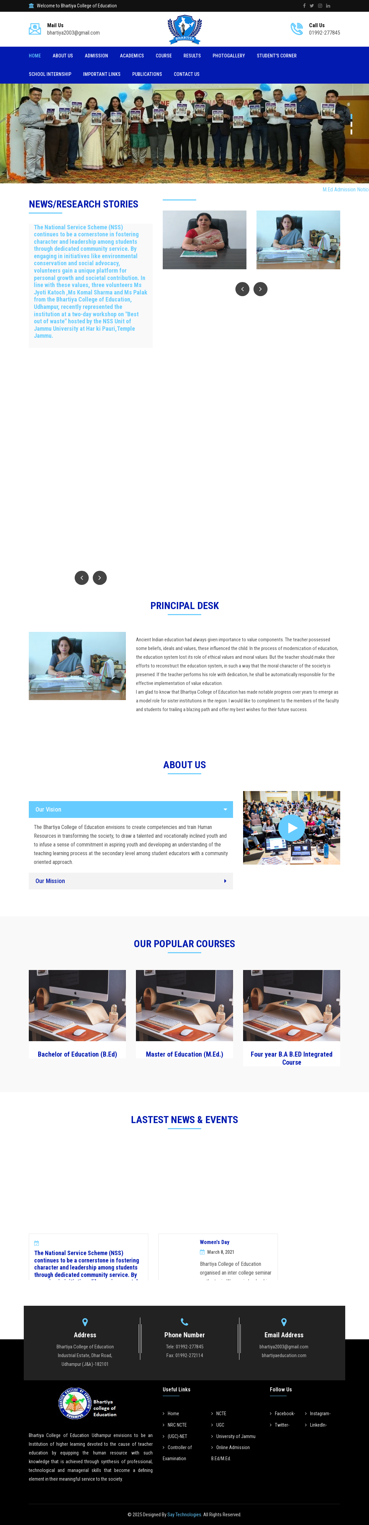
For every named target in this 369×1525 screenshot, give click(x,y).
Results (192, 55)
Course (164, 55)
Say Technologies (183, 1515)
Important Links (102, 74)
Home (35, 55)
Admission (96, 55)
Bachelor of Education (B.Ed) (77, 1054)
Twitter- (279, 1425)
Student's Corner (277, 55)
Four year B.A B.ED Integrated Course (292, 1058)
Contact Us (187, 74)
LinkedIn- (316, 1425)
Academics (132, 55)
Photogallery (229, 55)
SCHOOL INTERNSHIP (50, 74)
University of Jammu (233, 1436)
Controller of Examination (177, 1453)
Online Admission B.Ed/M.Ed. (230, 1453)
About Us (63, 55)
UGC (217, 1425)
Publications (147, 74)
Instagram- (317, 1413)
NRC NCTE (175, 1425)
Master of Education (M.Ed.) (184, 1054)
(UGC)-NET (175, 1436)
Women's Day (214, 1263)
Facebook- (282, 1413)
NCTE (218, 1413)
